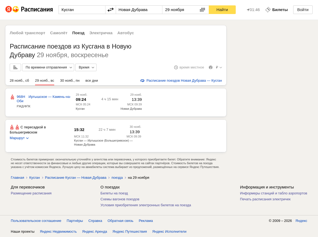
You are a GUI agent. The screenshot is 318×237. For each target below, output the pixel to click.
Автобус (125, 32)
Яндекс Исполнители (169, 231)
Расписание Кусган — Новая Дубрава (76, 178)
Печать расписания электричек (265, 199)
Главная (17, 178)
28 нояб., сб (19, 80)
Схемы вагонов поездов (120, 199)
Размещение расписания (31, 193)
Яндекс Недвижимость (58, 231)
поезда (117, 178)
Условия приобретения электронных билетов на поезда (146, 205)
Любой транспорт (27, 32)
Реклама (146, 221)
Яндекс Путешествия (129, 231)
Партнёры (75, 221)
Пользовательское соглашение (36, 221)
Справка (95, 221)
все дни (92, 80)
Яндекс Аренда (94, 231)
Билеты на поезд (114, 193)
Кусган (80, 108)
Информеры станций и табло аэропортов (273, 193)
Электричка (100, 32)
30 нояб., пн (70, 80)
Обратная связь (121, 221)
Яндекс (301, 221)
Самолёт (58, 32)
